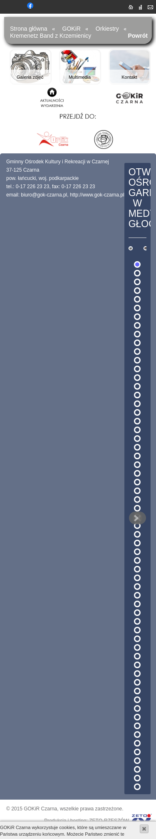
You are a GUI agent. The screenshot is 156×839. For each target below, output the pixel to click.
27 (137, 490)
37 (137, 578)
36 (137, 569)
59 (137, 769)
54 (137, 726)
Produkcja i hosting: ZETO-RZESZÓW (86, 821)
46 (137, 656)
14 (137, 377)
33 (137, 543)
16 (137, 395)
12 (137, 360)
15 (137, 386)
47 (137, 665)
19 (137, 421)
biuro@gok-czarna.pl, (44, 195)
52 (137, 708)
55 (137, 734)
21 (137, 438)
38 (137, 586)
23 (137, 456)
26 (137, 482)
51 (137, 699)
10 (137, 342)
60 (137, 778)
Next (135, 518)
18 (137, 412)
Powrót (138, 35)
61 (137, 786)
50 (137, 691)
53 (137, 717)
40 (137, 604)
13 (137, 369)
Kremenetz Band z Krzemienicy (50, 35)
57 (137, 752)
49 (137, 682)
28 (137, 499)
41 (137, 612)
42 (137, 621)
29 (137, 508)
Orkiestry (107, 28)
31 (137, 525)
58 (137, 760)
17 (137, 403)
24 (137, 464)
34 (137, 551)
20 (137, 430)
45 (137, 647)
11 (137, 351)
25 (137, 473)
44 (137, 638)
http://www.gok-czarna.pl (97, 195)
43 (137, 630)
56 (137, 743)
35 (137, 560)
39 (137, 595)
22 (137, 447)
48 (137, 673)
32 (137, 534)
